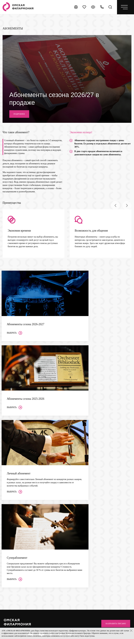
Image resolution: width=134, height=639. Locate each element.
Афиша (8, 477)
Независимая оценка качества (105, 479)
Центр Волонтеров (71, 495)
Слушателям (10, 484)
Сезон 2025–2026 (43, 516)
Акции (7, 489)
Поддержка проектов (72, 523)
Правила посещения (13, 520)
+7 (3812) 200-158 (15, 578)
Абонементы (42, 507)
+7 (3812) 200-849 (80, 554)
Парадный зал (41, 495)
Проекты (66, 486)
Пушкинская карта (13, 507)
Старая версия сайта (76, 626)
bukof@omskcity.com (81, 540)
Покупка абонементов (14, 498)
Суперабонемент (43, 520)
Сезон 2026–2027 (43, 511)
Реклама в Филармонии (73, 528)
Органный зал (41, 486)
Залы (37, 477)
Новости (66, 500)
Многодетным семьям (14, 516)
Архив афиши (68, 504)
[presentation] (115, 218)
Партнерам (68, 518)
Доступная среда (12, 511)
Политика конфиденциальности (19, 626)
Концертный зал (42, 482)
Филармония (69, 477)
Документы (67, 491)
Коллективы (67, 482)
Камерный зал (41, 491)
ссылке (113, 491)
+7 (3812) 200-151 (15, 581)
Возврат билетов (12, 502)
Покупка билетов (12, 493)
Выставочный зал (43, 500)
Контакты (67, 511)
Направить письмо (113, 458)
